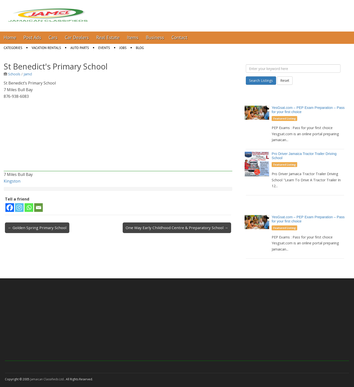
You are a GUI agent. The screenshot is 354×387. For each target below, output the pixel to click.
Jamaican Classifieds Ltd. (47, 379)
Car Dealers (77, 37)
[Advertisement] (118, 136)
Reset (284, 80)
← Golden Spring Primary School (37, 227)
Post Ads (32, 37)
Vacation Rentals (46, 48)
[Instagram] (19, 207)
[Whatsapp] (29, 207)
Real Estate (107, 37)
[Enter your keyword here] (293, 68)
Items (132, 37)
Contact (179, 37)
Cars (53, 37)
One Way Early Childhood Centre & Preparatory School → (177, 227)
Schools (14, 74)
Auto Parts (79, 48)
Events (104, 48)
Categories (13, 48)
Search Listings (261, 80)
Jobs (122, 48)
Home (10, 37)
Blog (140, 48)
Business (155, 37)
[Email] (38, 207)
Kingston (12, 181)
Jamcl (28, 74)
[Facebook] (9, 207)
